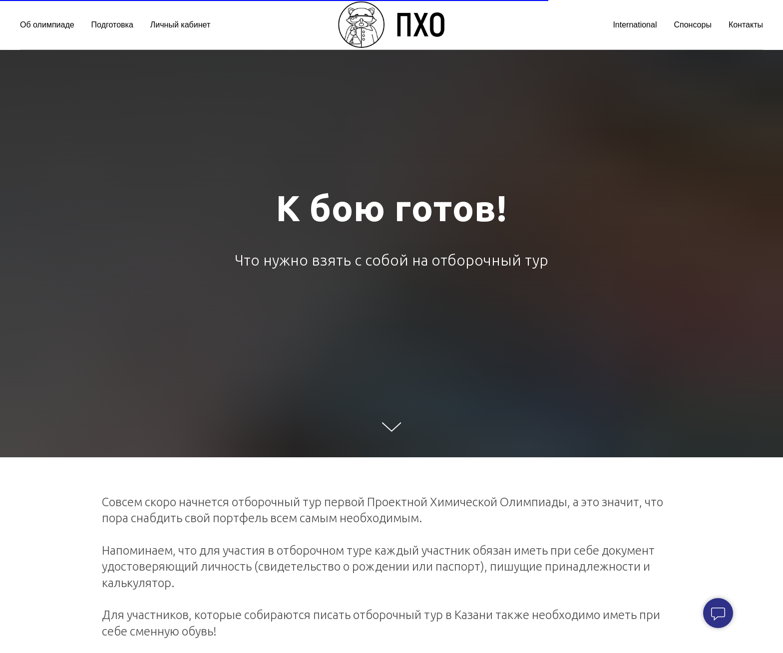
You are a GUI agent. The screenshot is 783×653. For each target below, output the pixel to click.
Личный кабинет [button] (180, 24)
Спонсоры (692, 24)
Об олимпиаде (47, 24)
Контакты (746, 24)
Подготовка (112, 24)
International (635, 24)
